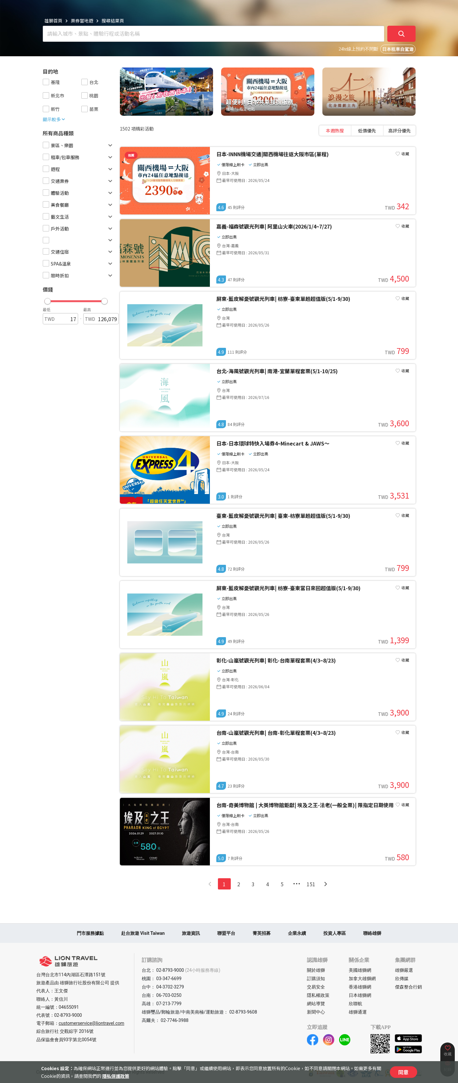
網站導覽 (316, 1003)
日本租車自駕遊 (398, 49)
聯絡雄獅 (372, 933)
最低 (46, 309)
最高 (87, 309)
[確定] (401, 34)
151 (311, 884)
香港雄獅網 (360, 986)
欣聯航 (355, 1003)
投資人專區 (334, 933)
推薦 (131, 155)
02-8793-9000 (68, 1015)
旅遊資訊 (191, 933)
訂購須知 (316, 978)
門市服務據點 (90, 933)
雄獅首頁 (53, 20)
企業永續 (297, 933)
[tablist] (367, 130)
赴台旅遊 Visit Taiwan (143, 933)
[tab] (335, 130)
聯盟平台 (226, 933)
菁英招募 (262, 933)
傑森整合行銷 (408, 986)
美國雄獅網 (360, 970)
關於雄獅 (316, 970)
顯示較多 (54, 119)
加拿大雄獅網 (362, 978)
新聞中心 (316, 1012)
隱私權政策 (318, 995)
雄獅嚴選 (404, 970)
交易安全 (316, 986)
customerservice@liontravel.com (91, 1023)
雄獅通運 (358, 1012)
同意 (403, 1072)
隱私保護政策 (115, 1076)
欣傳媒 (402, 978)
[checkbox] (46, 82)
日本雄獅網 (360, 995)
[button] (76, 299)
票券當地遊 (82, 20)
